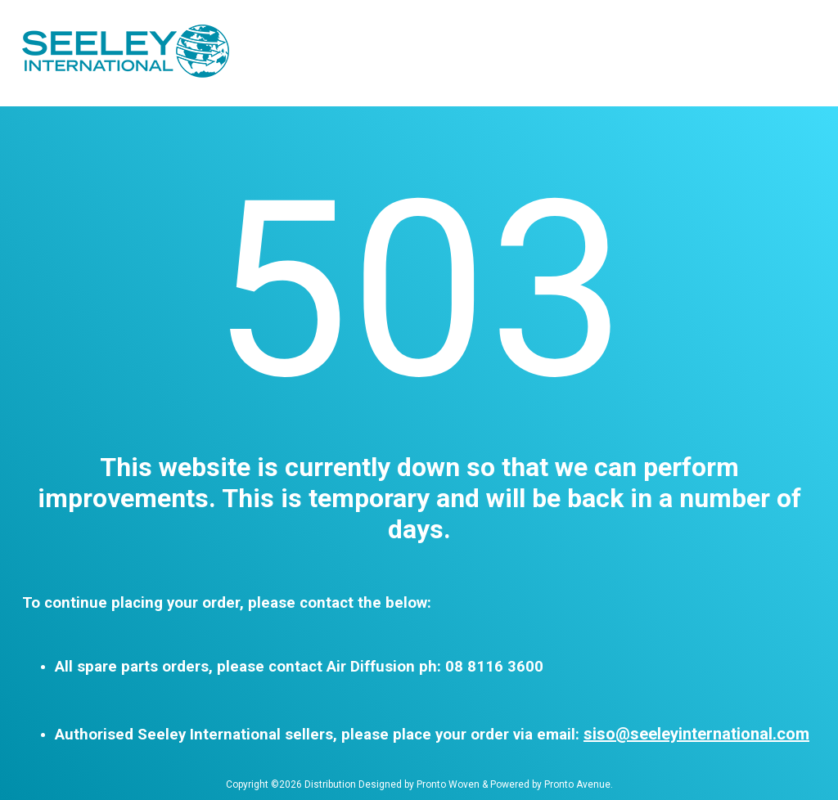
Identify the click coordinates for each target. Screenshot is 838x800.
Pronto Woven (448, 784)
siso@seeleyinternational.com (696, 734)
